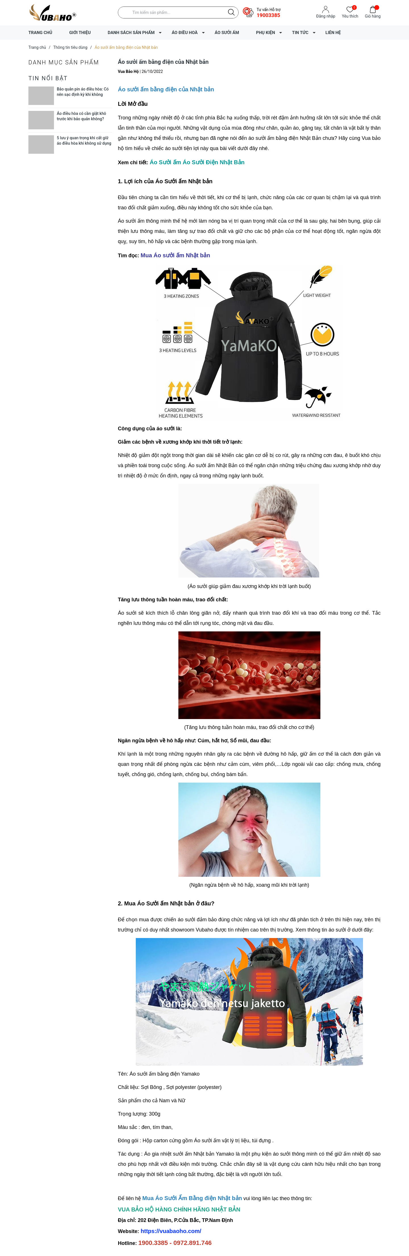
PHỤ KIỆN (265, 32)
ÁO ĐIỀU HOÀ (184, 32)
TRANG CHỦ (40, 32)
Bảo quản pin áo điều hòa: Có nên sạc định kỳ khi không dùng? (83, 94)
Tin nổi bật (48, 78)
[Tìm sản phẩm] (178, 12)
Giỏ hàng (373, 15)
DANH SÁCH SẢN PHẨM (131, 32)
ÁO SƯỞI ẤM (227, 32)
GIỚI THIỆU (80, 32)
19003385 (268, 15)
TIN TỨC (300, 32)
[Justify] (231, 12)
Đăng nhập (325, 16)
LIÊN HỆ (333, 32)
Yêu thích (350, 15)
